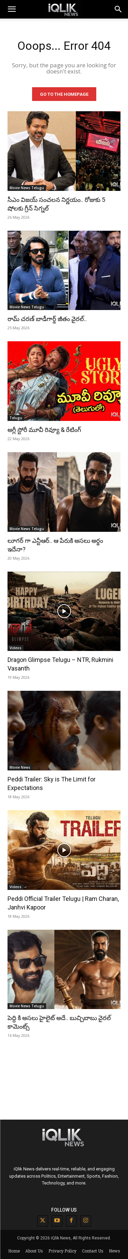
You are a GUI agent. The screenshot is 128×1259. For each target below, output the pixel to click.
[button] (118, 9)
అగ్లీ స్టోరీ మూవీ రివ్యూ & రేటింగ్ (44, 429)
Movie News (20, 767)
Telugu (16, 417)
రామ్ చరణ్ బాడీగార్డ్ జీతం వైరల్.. (47, 318)
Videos (16, 647)
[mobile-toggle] (12, 9)
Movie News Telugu (27, 187)
